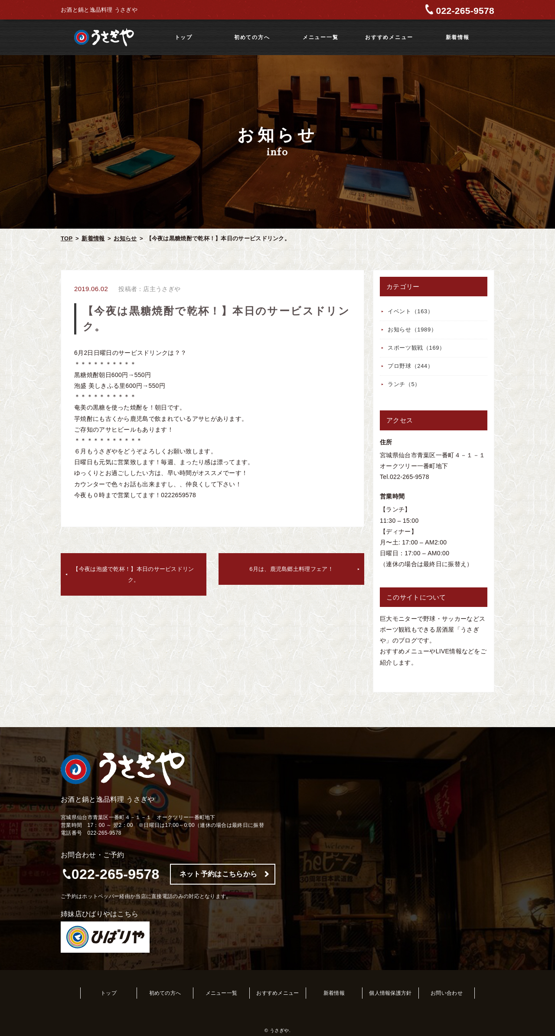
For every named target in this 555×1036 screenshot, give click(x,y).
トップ (184, 37)
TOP (66, 238)
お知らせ (125, 238)
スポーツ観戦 (416, 347)
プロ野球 (411, 366)
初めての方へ (252, 37)
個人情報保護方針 (390, 993)
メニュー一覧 (321, 37)
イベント (411, 311)
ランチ (404, 384)
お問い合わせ (447, 993)
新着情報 (458, 37)
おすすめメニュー (389, 37)
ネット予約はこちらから (218, 874)
